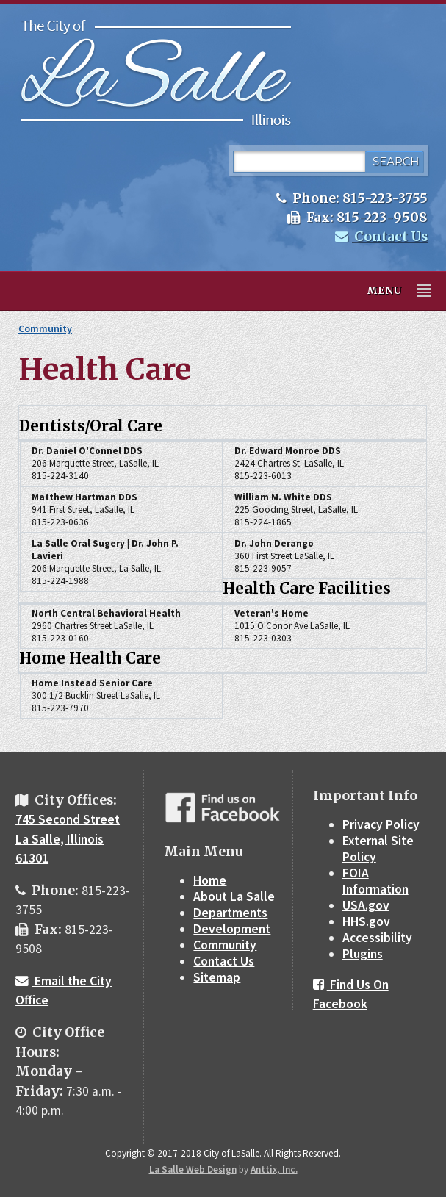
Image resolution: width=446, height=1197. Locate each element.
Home (209, 880)
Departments (230, 913)
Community (45, 328)
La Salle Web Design (193, 1169)
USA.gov (365, 905)
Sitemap (216, 977)
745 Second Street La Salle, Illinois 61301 (67, 838)
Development (231, 929)
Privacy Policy (381, 824)
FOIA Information (375, 881)
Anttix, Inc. (274, 1169)
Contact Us (381, 237)
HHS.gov (366, 921)
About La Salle (234, 896)
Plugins (362, 954)
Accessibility (377, 938)
